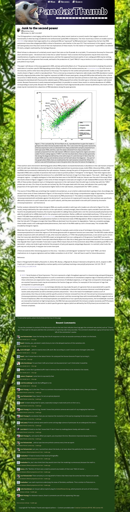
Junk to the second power (39, 28)
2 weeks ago (47, 452)
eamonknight (25, 350)
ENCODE (20, 41)
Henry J (23, 370)
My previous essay (49, 216)
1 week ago (38, 392)
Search (77, 1)
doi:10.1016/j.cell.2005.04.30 (26, 266)
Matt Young (24, 389)
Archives (63, 1)
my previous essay (93, 68)
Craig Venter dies (21, 359)
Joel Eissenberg (26, 383)
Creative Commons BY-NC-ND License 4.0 (89, 508)
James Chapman (26, 376)
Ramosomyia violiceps (23, 492)
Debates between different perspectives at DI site (30, 452)
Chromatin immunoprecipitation (32, 287)
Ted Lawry (24, 423)
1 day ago (34, 339)
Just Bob (23, 429)
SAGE (23, 275)
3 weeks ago (33, 492)
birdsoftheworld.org (63, 489)
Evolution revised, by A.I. (23, 339)
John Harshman (26, 363)
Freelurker (24, 456)
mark (22, 403)
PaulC (22, 343)
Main (51, 1)
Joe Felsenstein (26, 336)
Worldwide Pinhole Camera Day (25, 392)
